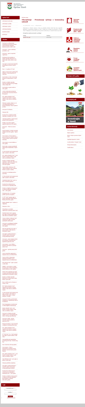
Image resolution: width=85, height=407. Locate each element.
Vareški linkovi (70, 147)
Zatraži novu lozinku (11, 397)
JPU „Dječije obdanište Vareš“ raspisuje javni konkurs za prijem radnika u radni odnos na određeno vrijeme (9, 98)
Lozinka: (10, 392)
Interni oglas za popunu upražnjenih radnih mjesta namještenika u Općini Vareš (9, 147)
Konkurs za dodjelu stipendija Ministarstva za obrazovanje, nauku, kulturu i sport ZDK (9, 278)
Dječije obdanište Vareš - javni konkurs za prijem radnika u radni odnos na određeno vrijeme (9, 309)
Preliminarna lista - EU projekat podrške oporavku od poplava (8, 194)
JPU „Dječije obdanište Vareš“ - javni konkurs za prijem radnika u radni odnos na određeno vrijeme (10, 355)
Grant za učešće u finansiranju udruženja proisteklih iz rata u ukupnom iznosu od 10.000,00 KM (9, 258)
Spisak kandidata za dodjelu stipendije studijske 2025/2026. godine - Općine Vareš (10, 132)
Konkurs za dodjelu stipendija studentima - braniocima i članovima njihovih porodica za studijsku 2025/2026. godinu (9, 162)
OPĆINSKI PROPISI (50, 12)
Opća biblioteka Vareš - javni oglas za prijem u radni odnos (10, 359)
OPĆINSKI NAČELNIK (8, 12)
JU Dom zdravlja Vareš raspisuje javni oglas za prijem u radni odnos (10, 152)
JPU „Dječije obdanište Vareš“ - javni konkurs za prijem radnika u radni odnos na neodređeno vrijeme (10, 157)
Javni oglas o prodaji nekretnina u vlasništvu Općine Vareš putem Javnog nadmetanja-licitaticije (9, 367)
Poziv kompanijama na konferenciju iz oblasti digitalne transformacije (9, 305)
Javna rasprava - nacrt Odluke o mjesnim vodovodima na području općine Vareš (9, 245)
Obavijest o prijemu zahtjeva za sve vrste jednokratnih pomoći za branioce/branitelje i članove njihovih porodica (10, 104)
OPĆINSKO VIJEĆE (36, 12)
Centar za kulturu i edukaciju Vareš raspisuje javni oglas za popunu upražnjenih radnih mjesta (9, 219)
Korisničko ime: (10, 388)
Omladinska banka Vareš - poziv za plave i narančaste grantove (9, 181)
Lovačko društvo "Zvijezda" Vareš (74, 142)
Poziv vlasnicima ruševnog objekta (9, 344)
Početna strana (25, 17)
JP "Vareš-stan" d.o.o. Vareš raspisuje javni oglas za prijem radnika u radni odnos (9, 335)
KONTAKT (73, 12)
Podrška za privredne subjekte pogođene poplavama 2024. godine (9, 123)
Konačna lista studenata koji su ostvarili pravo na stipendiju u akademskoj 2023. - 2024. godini (9, 372)
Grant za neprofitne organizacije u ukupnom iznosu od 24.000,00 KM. (9, 254)
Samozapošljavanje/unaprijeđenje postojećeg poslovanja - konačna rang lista (10, 341)
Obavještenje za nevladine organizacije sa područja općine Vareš (10, 209)
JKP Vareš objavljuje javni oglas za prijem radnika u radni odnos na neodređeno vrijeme (9, 230)
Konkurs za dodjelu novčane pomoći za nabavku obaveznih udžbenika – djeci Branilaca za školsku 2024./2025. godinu (9, 377)
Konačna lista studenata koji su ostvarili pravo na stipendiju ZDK (9, 185)
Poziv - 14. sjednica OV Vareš (8, 69)
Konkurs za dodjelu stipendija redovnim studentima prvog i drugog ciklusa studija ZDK (9, 83)
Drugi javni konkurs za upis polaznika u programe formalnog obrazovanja (10, 324)
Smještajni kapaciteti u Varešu (73, 139)
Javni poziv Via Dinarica (7, 109)
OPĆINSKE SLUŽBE (23, 12)
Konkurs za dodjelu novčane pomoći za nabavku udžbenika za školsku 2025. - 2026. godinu (9, 189)
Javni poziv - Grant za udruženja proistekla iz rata (9, 50)
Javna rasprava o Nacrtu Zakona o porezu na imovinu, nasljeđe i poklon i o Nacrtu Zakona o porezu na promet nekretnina (10, 137)
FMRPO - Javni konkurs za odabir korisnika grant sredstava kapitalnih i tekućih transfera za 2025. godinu (9, 268)
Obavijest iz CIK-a (6, 206)
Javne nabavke (70, 130)
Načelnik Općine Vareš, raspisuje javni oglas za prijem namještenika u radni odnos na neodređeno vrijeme (9, 214)
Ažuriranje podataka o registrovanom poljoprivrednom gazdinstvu (9, 119)
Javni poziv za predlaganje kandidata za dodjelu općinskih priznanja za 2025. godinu (9, 225)
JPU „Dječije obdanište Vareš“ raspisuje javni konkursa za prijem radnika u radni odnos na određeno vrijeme (9, 329)
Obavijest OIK (5, 112)
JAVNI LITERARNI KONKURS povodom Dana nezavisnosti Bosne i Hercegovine (9, 92)
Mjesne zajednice (70, 132)
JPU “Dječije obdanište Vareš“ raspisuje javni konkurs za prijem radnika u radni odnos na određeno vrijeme (9, 287)
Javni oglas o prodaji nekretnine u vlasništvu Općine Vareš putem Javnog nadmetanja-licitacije (9, 235)
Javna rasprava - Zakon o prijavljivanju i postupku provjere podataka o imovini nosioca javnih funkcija (9, 349)
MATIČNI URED (63, 12)
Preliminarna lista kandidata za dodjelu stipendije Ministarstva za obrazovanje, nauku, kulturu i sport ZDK (9, 59)
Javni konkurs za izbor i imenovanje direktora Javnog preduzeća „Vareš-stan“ (9, 78)
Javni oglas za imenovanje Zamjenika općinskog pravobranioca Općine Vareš (10, 65)
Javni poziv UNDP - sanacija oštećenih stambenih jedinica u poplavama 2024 (8, 320)
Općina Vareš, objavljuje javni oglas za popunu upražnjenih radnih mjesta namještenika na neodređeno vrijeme (9, 273)
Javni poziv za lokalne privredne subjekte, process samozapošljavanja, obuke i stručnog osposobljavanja (9, 314)
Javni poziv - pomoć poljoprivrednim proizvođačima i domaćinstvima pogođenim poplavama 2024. (9, 240)
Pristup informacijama (71, 144)
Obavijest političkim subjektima (8, 363)
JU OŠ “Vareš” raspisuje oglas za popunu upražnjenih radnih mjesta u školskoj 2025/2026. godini (9, 198)
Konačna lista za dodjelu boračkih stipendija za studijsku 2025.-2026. (9, 115)
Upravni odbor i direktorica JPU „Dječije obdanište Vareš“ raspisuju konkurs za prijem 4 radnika (9, 168)
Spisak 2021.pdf (26, 37)
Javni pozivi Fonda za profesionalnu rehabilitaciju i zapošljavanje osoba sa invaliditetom (10, 300)
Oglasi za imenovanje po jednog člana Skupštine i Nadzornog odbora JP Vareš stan (10, 73)
